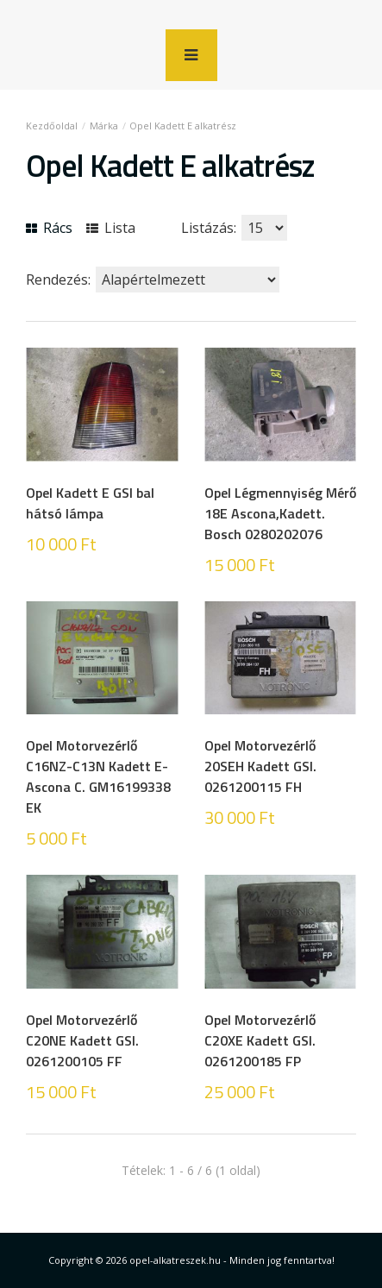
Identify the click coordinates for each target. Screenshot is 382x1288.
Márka (104, 125)
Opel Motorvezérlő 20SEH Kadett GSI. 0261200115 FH (260, 766)
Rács (49, 227)
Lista (110, 227)
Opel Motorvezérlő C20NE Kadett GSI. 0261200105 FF (82, 1040)
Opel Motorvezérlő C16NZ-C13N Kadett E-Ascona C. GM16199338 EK (98, 776)
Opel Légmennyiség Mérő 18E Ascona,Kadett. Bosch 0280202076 (280, 513)
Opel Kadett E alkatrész (182, 125)
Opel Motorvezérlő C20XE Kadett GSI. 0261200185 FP (260, 1040)
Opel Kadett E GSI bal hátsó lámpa (90, 503)
